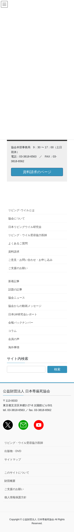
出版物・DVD (12, 451)
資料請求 (13, 251)
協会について (16, 218)
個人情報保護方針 (15, 497)
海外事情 (13, 347)
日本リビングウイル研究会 (24, 226)
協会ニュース (16, 297)
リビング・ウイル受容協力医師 (27, 235)
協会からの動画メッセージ (24, 305)
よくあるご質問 (18, 243)
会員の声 (13, 339)
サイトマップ (12, 459)
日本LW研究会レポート (22, 314)
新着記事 (13, 281)
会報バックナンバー (20, 322)
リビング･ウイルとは (21, 210)
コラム (12, 330)
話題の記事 (15, 289)
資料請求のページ (37, 172)
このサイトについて (16, 472)
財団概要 (9, 480)
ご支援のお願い (18, 268)
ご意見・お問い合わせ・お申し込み (30, 259)
